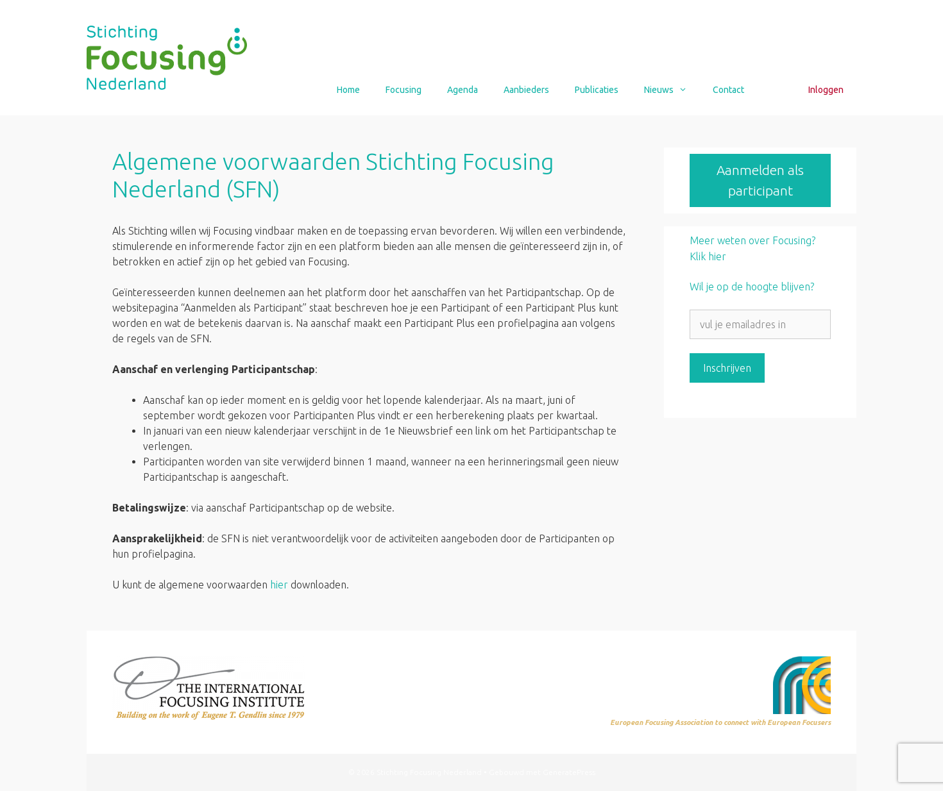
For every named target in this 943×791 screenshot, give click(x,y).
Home (348, 90)
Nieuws (672, 90)
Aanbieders (526, 90)
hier (279, 584)
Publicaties (596, 90)
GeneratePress (569, 772)
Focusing (403, 90)
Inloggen (826, 90)
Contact (728, 90)
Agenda (462, 90)
